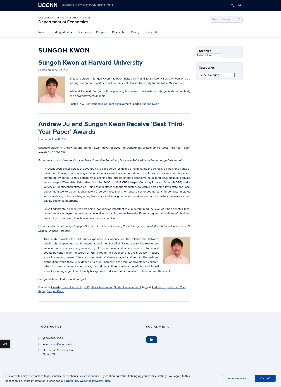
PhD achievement (102, 287)
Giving (135, 32)
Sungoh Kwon (150, 104)
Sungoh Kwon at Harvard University (90, 63)
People (101, 32)
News (41, 32)
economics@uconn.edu (58, 344)
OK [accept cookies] (265, 378)
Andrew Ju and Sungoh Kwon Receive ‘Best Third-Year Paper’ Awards (111, 128)
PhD (86, 287)
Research (119, 32)
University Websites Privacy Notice (88, 381)
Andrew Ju (158, 287)
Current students (92, 104)
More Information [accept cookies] (237, 378)
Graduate (84, 32)
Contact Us (151, 32)
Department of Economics (63, 22)
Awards (55, 287)
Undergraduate (62, 32)
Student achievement (117, 104)
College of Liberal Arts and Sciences (64, 17)
